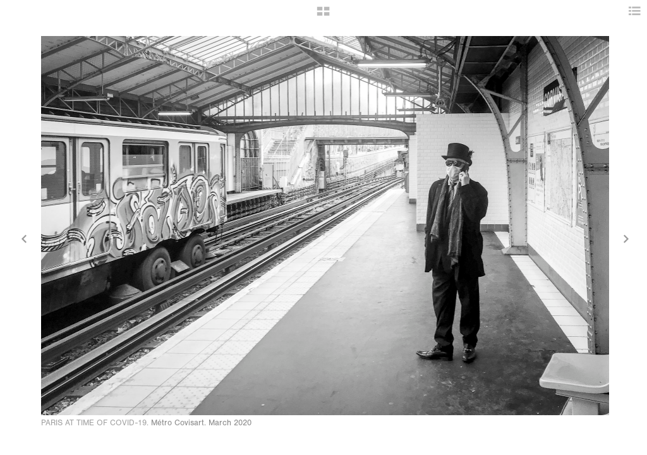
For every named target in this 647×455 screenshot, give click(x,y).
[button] (323, 15)
